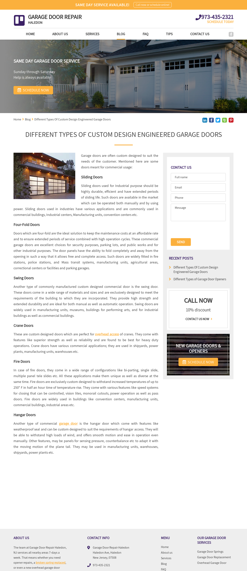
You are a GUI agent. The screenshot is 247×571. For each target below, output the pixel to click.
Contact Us (198, 34)
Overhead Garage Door (211, 563)
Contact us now (198, 319)
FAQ (140, 34)
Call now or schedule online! (152, 5)
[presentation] (197, 230)
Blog (114, 34)
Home (18, 34)
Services (84, 34)
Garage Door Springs (210, 552)
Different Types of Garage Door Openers (197, 279)
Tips (165, 34)
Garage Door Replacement (214, 557)
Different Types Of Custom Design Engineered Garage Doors (193, 269)
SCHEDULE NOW (198, 362)
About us (49, 34)
